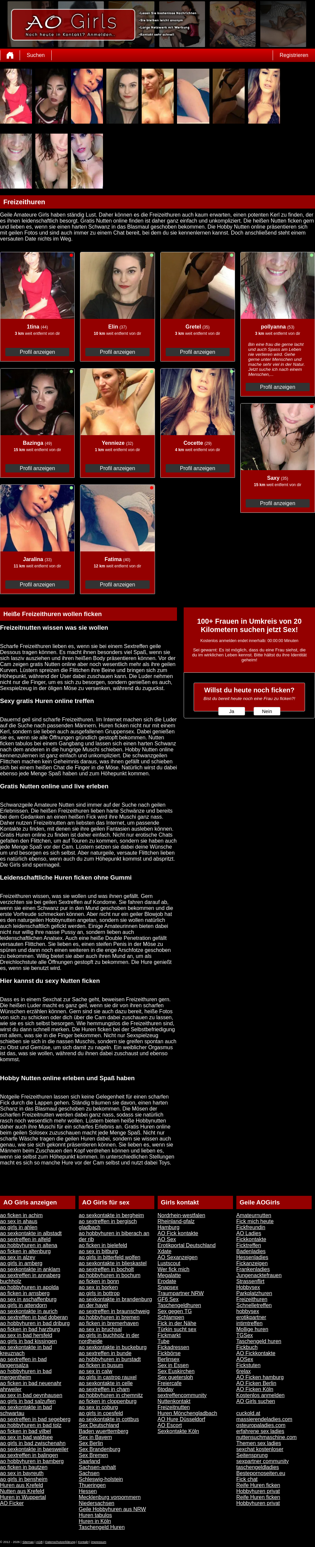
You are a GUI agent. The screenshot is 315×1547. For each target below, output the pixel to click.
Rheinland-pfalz (176, 1221)
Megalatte (169, 1275)
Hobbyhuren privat (258, 1491)
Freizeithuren (251, 1299)
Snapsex (168, 1287)
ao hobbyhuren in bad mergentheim (26, 1374)
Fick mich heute (255, 1221)
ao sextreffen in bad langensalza (23, 1362)
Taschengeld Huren (102, 1527)
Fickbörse (169, 1353)
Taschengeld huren (258, 1341)
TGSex (244, 1335)
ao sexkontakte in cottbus (109, 1419)
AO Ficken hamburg (260, 1377)
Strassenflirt (250, 1281)
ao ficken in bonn (99, 1281)
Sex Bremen (93, 1455)
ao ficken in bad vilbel (25, 1431)
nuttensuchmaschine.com (266, 1437)
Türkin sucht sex (177, 1329)
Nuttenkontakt (174, 1401)
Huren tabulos (95, 1515)
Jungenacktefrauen (259, 1275)
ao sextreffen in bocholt (106, 1269)
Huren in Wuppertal (23, 1497)
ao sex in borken (98, 1287)
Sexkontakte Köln (178, 1431)
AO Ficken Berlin (256, 1383)
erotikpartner (251, 1317)
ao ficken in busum (101, 1365)
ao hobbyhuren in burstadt (110, 1359)
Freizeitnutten (174, 1407)
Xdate (165, 1251)
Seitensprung (252, 1455)
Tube (164, 1341)
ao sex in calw (95, 1371)
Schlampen (171, 1317)
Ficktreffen (248, 1245)
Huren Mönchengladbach (187, 1413)
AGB (39, 1542)
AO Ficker (12, 1503)
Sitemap (28, 1542)
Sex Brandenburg (99, 1449)
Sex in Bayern (95, 1437)
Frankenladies (253, 1269)
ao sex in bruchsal (100, 1329)
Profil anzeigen (37, 352)
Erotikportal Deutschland (187, 1245)
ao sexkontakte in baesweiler (34, 1449)
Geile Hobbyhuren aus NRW (112, 1509)
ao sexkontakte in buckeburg (113, 1347)
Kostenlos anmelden (260, 1395)
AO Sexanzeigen (178, 1257)
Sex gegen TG (175, 1311)
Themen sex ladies (258, 1443)
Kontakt (83, 1542)
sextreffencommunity (182, 1395)
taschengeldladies (257, 1467)
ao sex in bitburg (98, 1251)
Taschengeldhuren (179, 1305)
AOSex (244, 1359)
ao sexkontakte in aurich (29, 1311)
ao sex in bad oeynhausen (31, 1395)
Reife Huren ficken (258, 1485)
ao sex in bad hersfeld (26, 1335)
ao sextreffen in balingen (29, 1455)
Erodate (167, 1281)
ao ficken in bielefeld (103, 1245)
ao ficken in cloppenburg (107, 1401)
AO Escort (170, 1425)
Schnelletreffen (254, 1305)
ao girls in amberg (21, 1263)
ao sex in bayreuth (22, 1473)
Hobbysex (248, 1287)
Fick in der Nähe (177, 1323)
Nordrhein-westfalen (181, 1215)
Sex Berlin (91, 1443)
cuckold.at (248, 1413)
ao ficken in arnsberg (25, 1293)
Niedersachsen (96, 1503)
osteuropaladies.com (261, 1425)
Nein (267, 711)
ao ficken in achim (21, 1215)
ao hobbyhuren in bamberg (32, 1461)
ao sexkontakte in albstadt (31, 1233)
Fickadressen (173, 1347)
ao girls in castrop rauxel (107, 1377)
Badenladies (251, 1251)
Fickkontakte (251, 1239)
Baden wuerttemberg (103, 1431)
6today (166, 1389)
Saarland (89, 1461)
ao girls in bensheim (23, 1479)
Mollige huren (252, 1329)
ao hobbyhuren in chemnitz (111, 1395)
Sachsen (89, 1473)
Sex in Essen (173, 1365)
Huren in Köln (95, 1521)
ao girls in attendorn (23, 1305)
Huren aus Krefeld (21, 1485)
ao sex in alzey (17, 1257)
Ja (231, 711)
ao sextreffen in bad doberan (34, 1317)
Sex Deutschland (99, 1425)
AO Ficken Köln (254, 1389)
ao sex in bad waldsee (26, 1437)
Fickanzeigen (252, 1263)
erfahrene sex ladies (260, 1431)
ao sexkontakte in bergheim (111, 1215)
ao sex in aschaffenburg (28, 1299)
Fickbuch (247, 1347)
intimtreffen (249, 1323)
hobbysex (247, 1311)
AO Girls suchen (255, 1401)
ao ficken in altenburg (25, 1251)
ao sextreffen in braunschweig (114, 1311)
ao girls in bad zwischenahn (33, 1443)
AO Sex (167, 1239)
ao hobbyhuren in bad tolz (30, 1425)
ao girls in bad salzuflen (28, 1401)
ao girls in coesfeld (101, 1413)
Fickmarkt (169, 1335)
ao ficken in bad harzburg (30, 1329)
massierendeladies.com (264, 1419)
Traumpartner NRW (181, 1293)
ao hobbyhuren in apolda (29, 1287)
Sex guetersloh (175, 1377)
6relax (243, 1371)
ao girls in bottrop (99, 1293)
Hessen (88, 1491)
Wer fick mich (174, 1269)
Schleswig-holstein (101, 1479)
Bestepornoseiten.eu (260, 1473)
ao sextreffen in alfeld (25, 1239)
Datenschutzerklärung (60, 1542)
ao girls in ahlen (18, 1227)
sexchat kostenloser (259, 1449)
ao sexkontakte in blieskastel (113, 1263)
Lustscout (169, 1263)
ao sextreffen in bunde (105, 1353)
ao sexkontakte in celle (106, 1383)
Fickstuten (248, 1365)
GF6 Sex (168, 1299)
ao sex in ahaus (18, 1221)
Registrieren (294, 55)
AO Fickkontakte (255, 1353)
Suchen (36, 55)
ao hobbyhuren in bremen (109, 1317)
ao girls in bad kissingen (28, 1341)
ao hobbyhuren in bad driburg (35, 1323)
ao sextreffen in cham (104, 1389)
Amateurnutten (253, 1215)
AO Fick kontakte (178, 1233)
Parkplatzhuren (254, 1293)
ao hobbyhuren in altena (28, 1245)
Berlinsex (169, 1359)
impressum (98, 1542)
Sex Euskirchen (176, 1371)
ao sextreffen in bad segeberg (35, 1419)
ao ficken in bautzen (23, 1467)
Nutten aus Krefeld (22, 1491)
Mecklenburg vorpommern (110, 1497)
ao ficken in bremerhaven (109, 1323)
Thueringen (92, 1485)
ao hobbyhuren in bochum (109, 1275)
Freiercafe (170, 1383)
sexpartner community (262, 1461)
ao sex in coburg (98, 1407)
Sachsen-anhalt (97, 1467)
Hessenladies (252, 1257)
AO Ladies (248, 1233)
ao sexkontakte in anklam (30, 1269)
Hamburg (169, 1227)
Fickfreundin (250, 1227)
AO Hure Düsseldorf (181, 1419)
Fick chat (247, 1479)
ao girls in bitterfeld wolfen (109, 1257)
